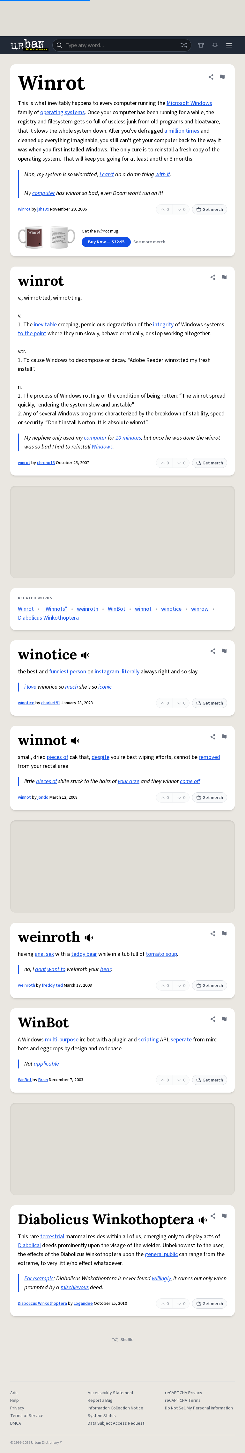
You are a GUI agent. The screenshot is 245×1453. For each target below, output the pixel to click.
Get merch (209, 209)
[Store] (201, 45)
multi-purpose (61, 1040)
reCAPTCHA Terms (183, 1400)
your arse (128, 781)
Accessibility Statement (110, 1393)
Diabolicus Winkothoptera (48, 618)
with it (162, 174)
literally (130, 672)
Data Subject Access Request (116, 1423)
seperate (181, 1040)
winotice (171, 609)
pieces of (57, 757)
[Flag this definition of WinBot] (224, 1019)
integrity (163, 325)
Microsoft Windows (189, 103)
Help (14, 1400)
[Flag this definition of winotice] (224, 651)
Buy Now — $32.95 (106, 242)
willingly (161, 1279)
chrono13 (46, 463)
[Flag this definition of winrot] (224, 277)
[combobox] (121, 45)
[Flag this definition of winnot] (224, 737)
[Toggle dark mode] (215, 45)
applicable (46, 1064)
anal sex (44, 954)
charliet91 (50, 703)
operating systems (62, 112)
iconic (105, 687)
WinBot (116, 609)
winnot (143, 609)
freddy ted (52, 985)
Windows (102, 447)
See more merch (149, 242)
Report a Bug (100, 1400)
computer (43, 193)
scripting (148, 1040)
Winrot (24, 209)
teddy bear (84, 954)
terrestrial (52, 1237)
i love (30, 687)
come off (190, 781)
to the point (32, 333)
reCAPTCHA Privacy (183, 1393)
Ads (14, 1393)
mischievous (75, 1287)
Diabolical (29, 1245)
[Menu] (229, 45)
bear (105, 969)
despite (100, 757)
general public (161, 1254)
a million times (181, 131)
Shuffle (123, 1340)
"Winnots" (55, 609)
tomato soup (161, 954)
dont (40, 969)
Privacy (17, 1408)
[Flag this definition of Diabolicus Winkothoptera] (224, 1216)
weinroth (87, 609)
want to (56, 969)
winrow (200, 609)
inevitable (45, 325)
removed (209, 757)
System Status (102, 1416)
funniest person (67, 672)
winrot (24, 463)
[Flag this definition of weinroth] (224, 933)
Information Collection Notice (115, 1408)
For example (39, 1279)
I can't (107, 174)
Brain (43, 1080)
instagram (107, 672)
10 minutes (128, 438)
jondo (43, 797)
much (71, 687)
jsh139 (43, 209)
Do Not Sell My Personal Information (199, 1408)
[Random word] (184, 45)
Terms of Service (26, 1416)
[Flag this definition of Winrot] (222, 77)
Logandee (83, 1303)
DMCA (15, 1423)
